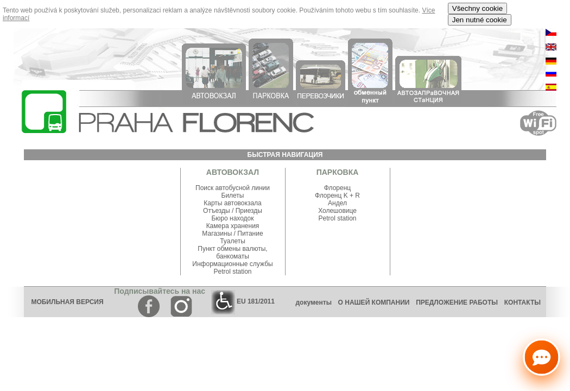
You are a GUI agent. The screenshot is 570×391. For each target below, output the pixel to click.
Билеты (232, 195)
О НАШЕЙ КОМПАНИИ (374, 302)
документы (313, 302)
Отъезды (217, 211)
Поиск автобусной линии (232, 188)
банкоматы (232, 256)
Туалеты (232, 241)
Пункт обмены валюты (231, 249)
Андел (337, 203)
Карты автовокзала (233, 203)
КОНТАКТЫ (525, 302)
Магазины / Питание (232, 233)
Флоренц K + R (337, 195)
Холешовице (337, 211)
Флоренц (337, 188)
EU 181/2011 (243, 301)
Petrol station (232, 271)
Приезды (249, 211)
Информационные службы (232, 264)
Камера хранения (232, 226)
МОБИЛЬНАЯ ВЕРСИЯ (67, 302)
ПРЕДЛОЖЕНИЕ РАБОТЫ (457, 302)
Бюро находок (232, 218)
